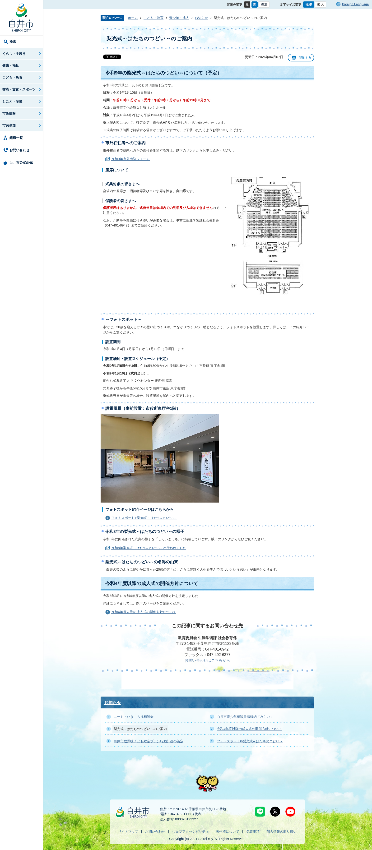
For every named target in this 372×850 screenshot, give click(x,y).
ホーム (133, 18)
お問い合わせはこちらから (207, 660)
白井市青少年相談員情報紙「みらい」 (245, 717)
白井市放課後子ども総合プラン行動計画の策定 (148, 741)
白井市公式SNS (21, 163)
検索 (12, 41)
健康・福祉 (10, 65)
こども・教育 (12, 77)
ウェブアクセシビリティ (190, 831)
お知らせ (201, 18)
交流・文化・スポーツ (19, 89)
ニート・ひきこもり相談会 (133, 717)
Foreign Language (355, 4)
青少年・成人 (179, 18)
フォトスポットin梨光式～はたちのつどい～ (144, 518)
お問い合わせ (19, 150)
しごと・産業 (12, 101)
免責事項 (253, 831)
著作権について (227, 831)
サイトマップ (128, 831)
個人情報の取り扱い (282, 831)
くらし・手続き (14, 53)
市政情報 (9, 113)
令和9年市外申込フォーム (130, 159)
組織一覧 (16, 138)
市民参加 (9, 125)
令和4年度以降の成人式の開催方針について (143, 612)
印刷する (305, 57)
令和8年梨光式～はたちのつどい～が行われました (148, 548)
